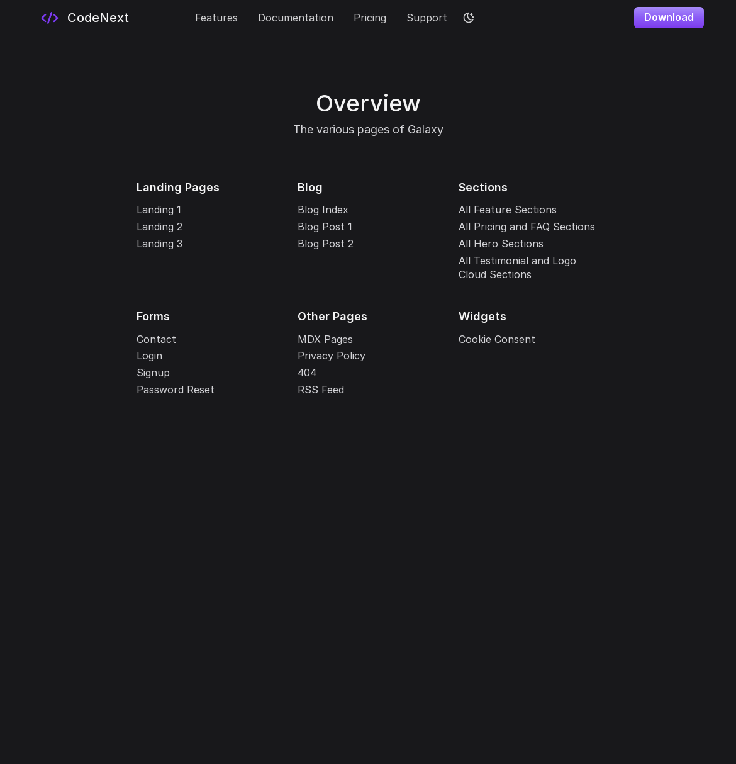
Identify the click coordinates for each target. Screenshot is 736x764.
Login (149, 355)
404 (307, 372)
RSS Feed (321, 389)
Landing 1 (159, 209)
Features (216, 17)
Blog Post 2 (326, 243)
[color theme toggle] (468, 17)
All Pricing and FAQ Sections (527, 226)
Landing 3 (159, 243)
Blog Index (323, 209)
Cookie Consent (497, 339)
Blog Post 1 (325, 226)
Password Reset (176, 389)
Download (669, 17)
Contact (156, 339)
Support (426, 17)
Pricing (370, 17)
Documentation (295, 17)
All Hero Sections (501, 243)
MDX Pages (325, 339)
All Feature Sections (508, 209)
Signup (153, 372)
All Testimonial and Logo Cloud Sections (517, 267)
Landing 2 (159, 226)
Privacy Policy (331, 355)
